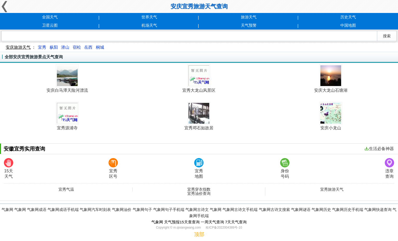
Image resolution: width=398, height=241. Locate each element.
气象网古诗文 (197, 209)
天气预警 (249, 25)
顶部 (199, 234)
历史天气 (348, 17)
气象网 (7, 209)
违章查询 (389, 168)
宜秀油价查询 (199, 194)
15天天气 (8, 168)
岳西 (88, 47)
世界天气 (149, 17)
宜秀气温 (66, 189)
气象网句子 (142, 209)
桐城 (100, 47)
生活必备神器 (379, 148)
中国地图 (348, 25)
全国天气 (50, 17)
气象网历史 (321, 209)
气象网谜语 (301, 209)
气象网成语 (36, 209)
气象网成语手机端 (63, 209)
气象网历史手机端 (347, 209)
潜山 (65, 47)
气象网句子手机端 (168, 209)
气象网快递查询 (378, 209)
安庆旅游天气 (18, 47)
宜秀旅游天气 (331, 189)
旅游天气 (249, 17)
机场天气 (149, 25)
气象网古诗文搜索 (274, 209)
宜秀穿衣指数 (199, 189)
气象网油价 (121, 209)
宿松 (77, 47)
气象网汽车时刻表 (95, 209)
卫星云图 (50, 25)
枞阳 (54, 47)
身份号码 (284, 168)
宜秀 (42, 47)
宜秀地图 (199, 168)
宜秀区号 (113, 168)
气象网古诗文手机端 (240, 209)
